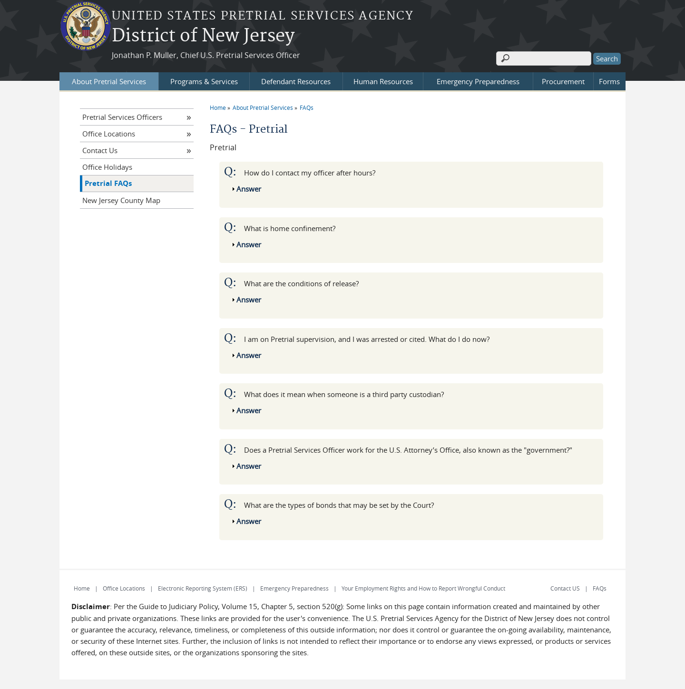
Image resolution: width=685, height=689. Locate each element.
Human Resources (383, 81)
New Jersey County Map (121, 200)
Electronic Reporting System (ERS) (202, 588)
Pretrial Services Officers (122, 117)
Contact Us (99, 150)
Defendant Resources (296, 81)
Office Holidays (107, 167)
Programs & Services (204, 81)
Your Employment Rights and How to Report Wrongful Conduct (423, 588)
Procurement (563, 81)
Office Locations (108, 133)
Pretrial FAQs (108, 183)
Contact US (565, 588)
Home (218, 107)
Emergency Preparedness (478, 81)
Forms (609, 81)
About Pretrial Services (109, 81)
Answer (248, 189)
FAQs (306, 107)
